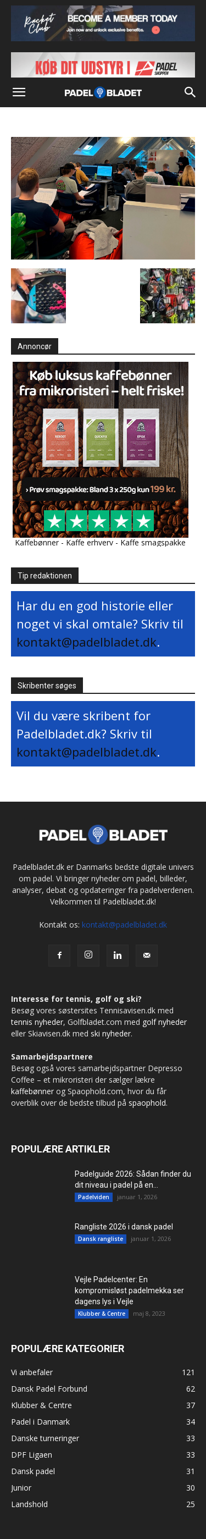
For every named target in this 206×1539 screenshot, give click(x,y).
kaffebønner (32, 1091)
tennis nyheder (37, 1022)
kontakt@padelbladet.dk (86, 641)
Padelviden (93, 1197)
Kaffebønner (37, 542)
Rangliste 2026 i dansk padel (124, 1226)
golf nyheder (164, 1022)
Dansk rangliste (100, 1239)
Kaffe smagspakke (153, 542)
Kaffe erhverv (89, 542)
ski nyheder (111, 1033)
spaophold (147, 1102)
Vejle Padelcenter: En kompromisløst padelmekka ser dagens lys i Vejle (129, 1290)
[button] (18, 92)
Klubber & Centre (101, 1313)
